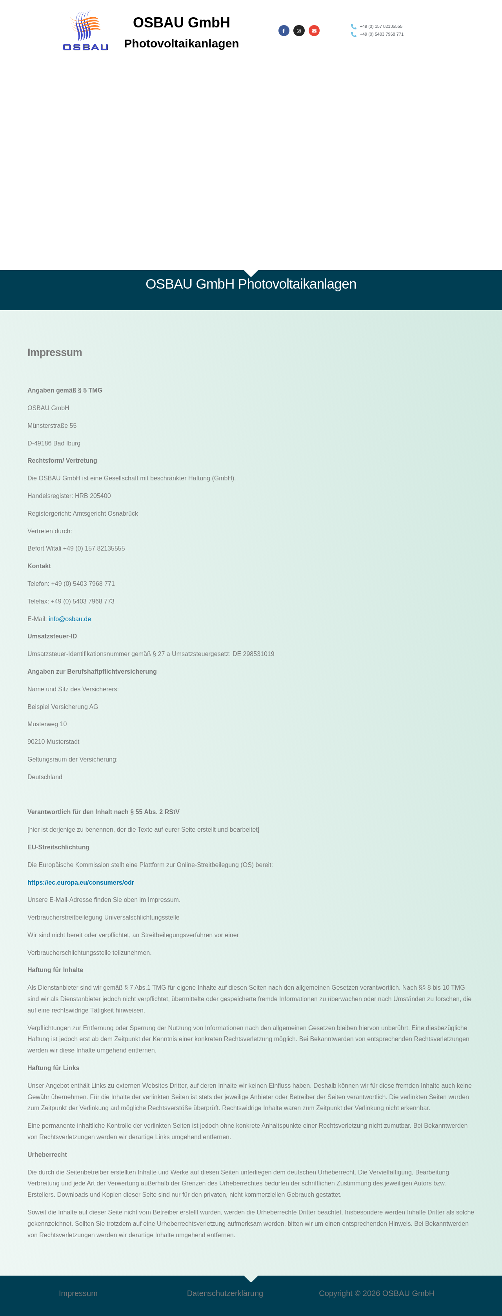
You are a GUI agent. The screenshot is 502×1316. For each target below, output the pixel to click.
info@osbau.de (70, 619)
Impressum (78, 1293)
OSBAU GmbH (181, 23)
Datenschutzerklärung (225, 1293)
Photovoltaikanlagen (181, 43)
